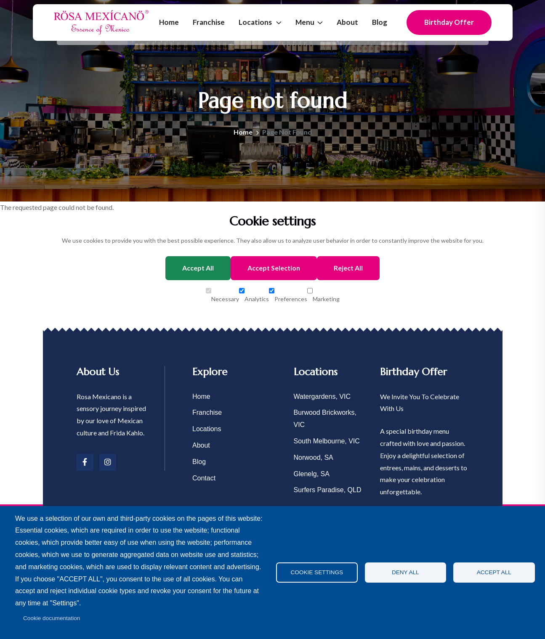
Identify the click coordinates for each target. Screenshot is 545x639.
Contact (203, 478)
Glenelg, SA (312, 473)
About (347, 22)
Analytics (254, 291)
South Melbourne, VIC (327, 441)
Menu (304, 22)
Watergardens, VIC (322, 396)
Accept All (198, 268)
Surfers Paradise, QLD (328, 489)
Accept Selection (273, 268)
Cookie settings (316, 572)
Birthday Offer (449, 22)
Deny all (405, 572)
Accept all (494, 572)
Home (169, 22)
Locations (256, 22)
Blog (379, 22)
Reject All (348, 268)
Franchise (209, 22)
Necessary (222, 291)
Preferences (288, 291)
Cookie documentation (51, 618)
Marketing (323, 291)
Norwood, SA (313, 457)
